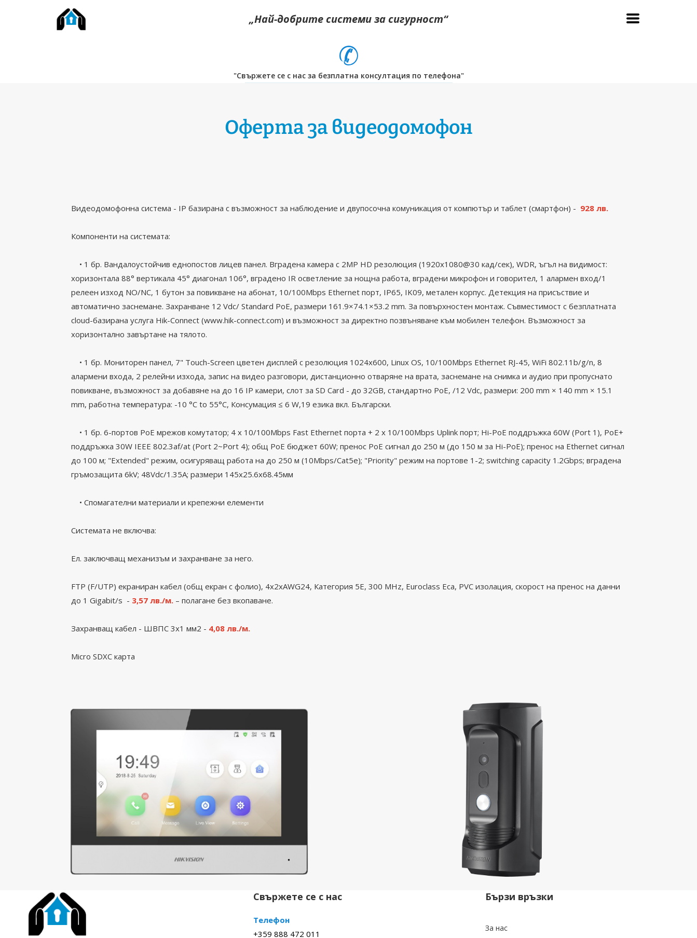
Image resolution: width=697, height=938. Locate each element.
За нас (496, 928)
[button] (632, 18)
